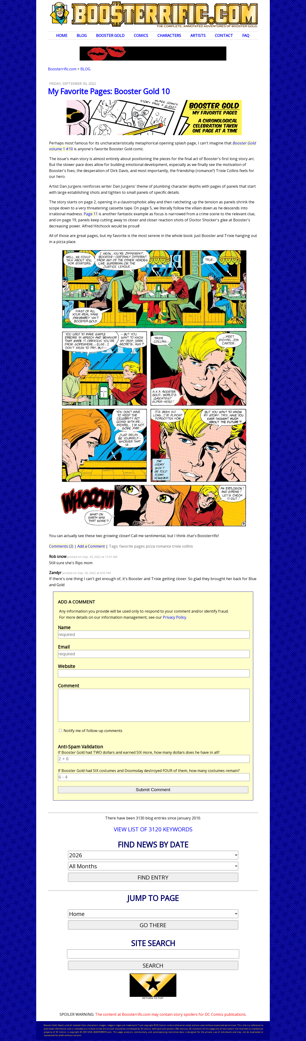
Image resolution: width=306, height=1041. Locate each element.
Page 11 (91, 213)
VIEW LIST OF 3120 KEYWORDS (153, 829)
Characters (169, 35)
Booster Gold (110, 35)
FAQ (245, 35)
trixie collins (182, 546)
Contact (224, 35)
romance (163, 546)
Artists (198, 35)
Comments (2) (61, 546)
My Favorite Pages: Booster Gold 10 (109, 91)
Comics (141, 35)
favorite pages (132, 546)
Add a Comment (91, 546)
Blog (82, 35)
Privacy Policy (174, 617)
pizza (150, 546)
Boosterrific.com (62, 69)
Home (61, 35)
